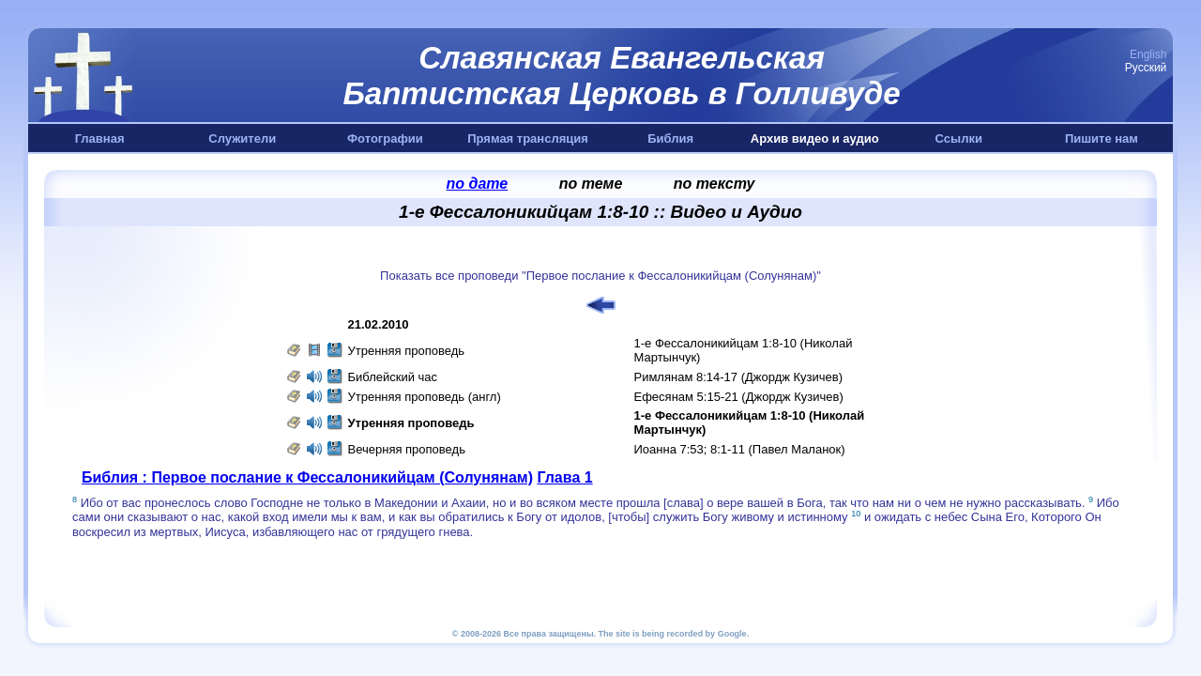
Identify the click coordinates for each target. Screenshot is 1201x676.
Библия (670, 138)
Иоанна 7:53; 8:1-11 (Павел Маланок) (739, 449)
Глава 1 (564, 477)
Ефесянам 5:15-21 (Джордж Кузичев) (739, 397)
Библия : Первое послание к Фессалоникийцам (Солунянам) (307, 477)
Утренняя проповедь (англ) (424, 397)
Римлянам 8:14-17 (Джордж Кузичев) (739, 377)
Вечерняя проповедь (406, 449)
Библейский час (393, 377)
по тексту (714, 184)
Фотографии (385, 138)
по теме (591, 184)
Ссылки (958, 138)
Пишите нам (1101, 138)
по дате (478, 184)
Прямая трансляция (527, 138)
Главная (100, 138)
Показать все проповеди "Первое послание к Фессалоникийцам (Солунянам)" (600, 276)
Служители (242, 138)
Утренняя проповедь (406, 351)
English (1148, 54)
